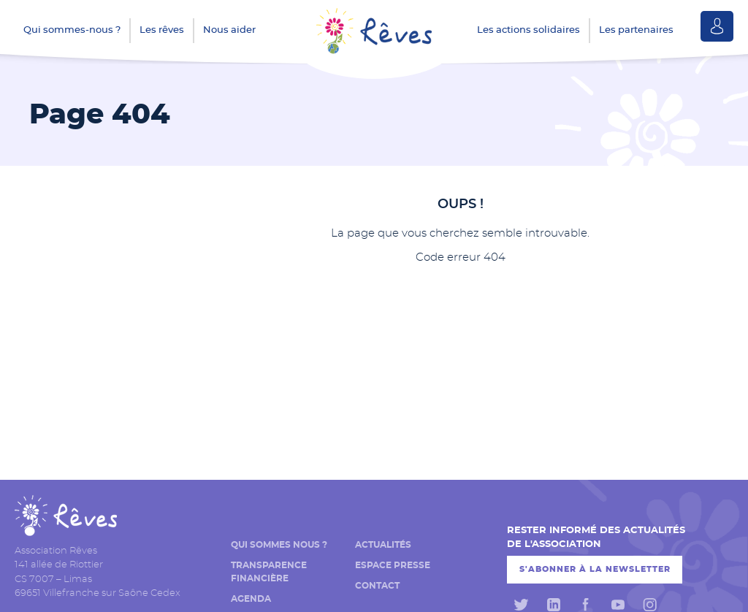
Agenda (251, 598)
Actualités (383, 544)
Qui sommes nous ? (279, 544)
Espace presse (392, 565)
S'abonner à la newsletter (595, 569)
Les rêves (162, 30)
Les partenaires (636, 30)
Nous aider (229, 30)
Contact (377, 585)
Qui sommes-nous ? (72, 30)
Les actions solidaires (528, 30)
